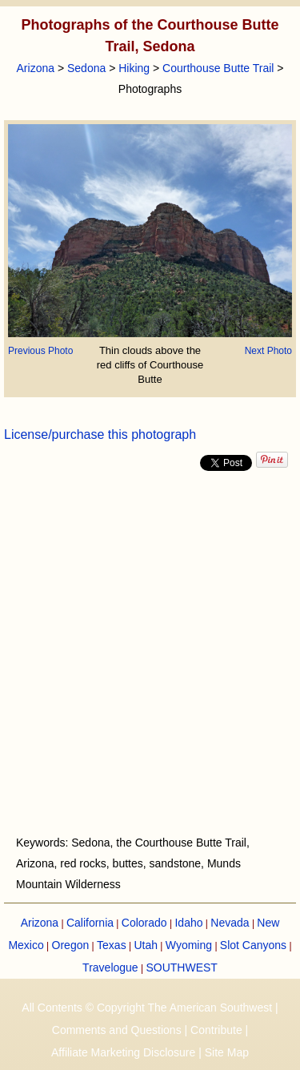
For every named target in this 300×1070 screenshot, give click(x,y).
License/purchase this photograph (100, 434)
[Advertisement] (150, 653)
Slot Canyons (253, 945)
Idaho (188, 922)
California (90, 922)
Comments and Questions (117, 1030)
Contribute (216, 1030)
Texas (111, 945)
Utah (146, 945)
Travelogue (110, 967)
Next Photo (268, 350)
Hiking (134, 68)
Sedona (86, 68)
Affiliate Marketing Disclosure (123, 1052)
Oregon (71, 945)
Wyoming (189, 945)
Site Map (227, 1052)
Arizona (35, 68)
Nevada (229, 922)
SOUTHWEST (181, 967)
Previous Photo (40, 350)
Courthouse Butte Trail (218, 68)
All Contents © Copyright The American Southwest (147, 1007)
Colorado (144, 922)
